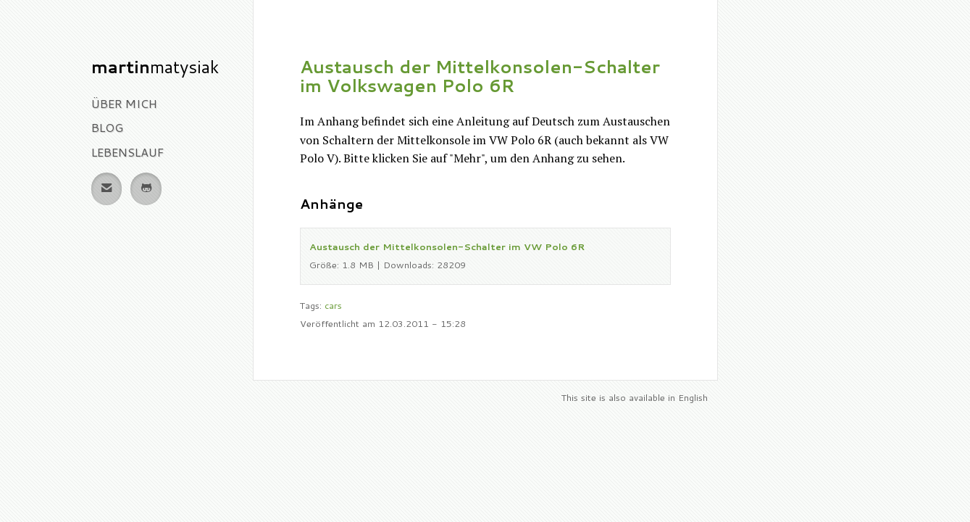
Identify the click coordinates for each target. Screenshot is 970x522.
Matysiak (155, 66)
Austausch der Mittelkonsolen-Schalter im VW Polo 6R (447, 246)
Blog (107, 127)
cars (333, 305)
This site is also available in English (634, 397)
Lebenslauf (127, 152)
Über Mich (124, 103)
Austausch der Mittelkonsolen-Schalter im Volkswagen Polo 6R (480, 76)
